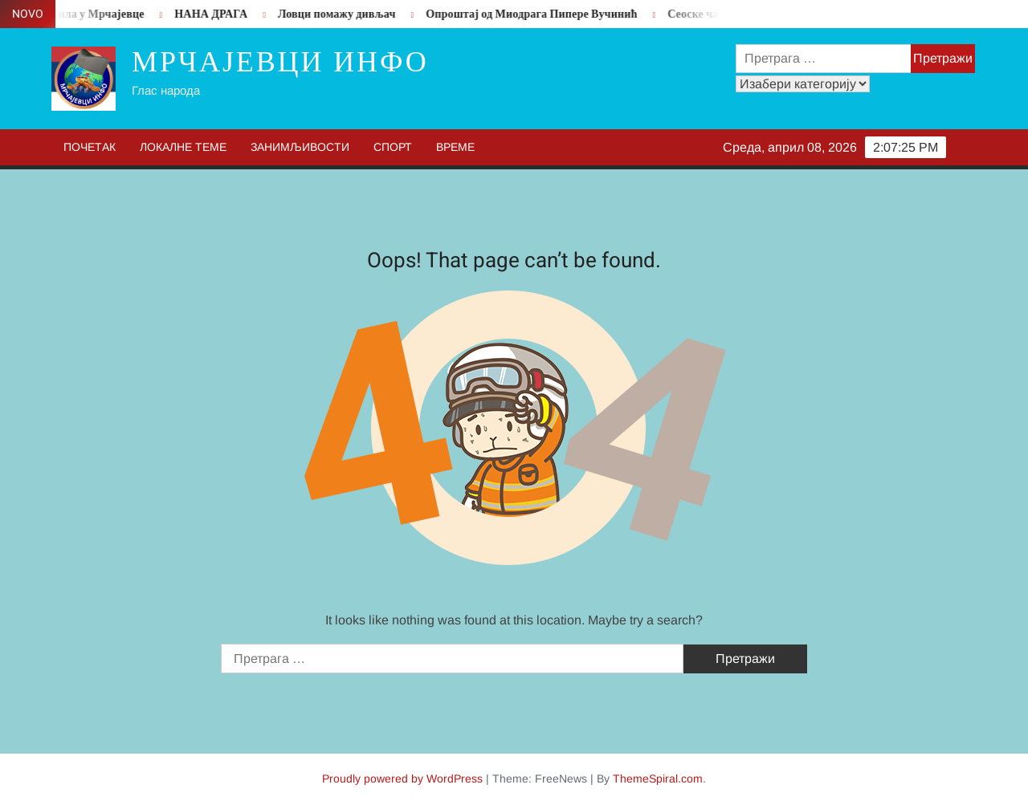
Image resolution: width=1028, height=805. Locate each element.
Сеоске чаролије (714, 14)
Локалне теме (183, 146)
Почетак (89, 146)
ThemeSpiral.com (658, 778)
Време (455, 146)
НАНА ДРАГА (215, 14)
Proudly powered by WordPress (402, 778)
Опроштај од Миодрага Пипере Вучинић (536, 14)
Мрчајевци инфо (280, 62)
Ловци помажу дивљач (342, 14)
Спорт (392, 146)
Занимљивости (300, 146)
